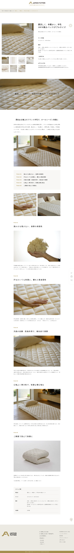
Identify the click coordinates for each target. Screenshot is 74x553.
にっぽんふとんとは (43, 531)
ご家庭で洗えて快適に (30, 185)
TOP (3, 10)
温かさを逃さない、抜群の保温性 (34, 174)
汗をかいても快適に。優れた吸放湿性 (35, 177)
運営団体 (61, 535)
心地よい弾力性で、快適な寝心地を (34, 182)
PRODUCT (7, 10)
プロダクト (41, 538)
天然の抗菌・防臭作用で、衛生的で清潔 (35, 179)
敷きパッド (12, 10)
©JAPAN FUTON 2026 (37, 551)
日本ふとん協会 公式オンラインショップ (37, 4)
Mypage (71, 276)
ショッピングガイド (63, 533)
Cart (71, 280)
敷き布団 (42, 542)
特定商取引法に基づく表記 (64, 531)
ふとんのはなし (42, 535)
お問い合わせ (62, 539)
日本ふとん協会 (62, 541)
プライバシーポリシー (63, 537)
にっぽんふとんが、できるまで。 (46, 533)
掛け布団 (42, 540)
